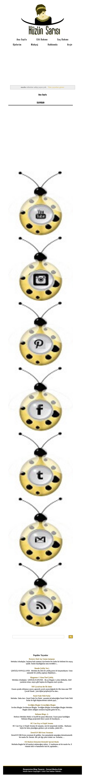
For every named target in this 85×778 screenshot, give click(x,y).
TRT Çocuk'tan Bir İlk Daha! (41, 687)
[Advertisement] (42, 63)
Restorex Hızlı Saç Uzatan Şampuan (42, 659)
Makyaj (34, 44)
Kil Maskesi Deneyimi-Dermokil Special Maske (42, 742)
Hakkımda (53, 44)
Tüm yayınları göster (56, 87)
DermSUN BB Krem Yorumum (42, 732)
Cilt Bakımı (42, 39)
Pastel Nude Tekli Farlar (41, 696)
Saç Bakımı (62, 39)
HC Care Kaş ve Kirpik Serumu (41, 723)
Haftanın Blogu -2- (41, 714)
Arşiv (69, 44)
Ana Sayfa (22, 39)
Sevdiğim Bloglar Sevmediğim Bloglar (41, 705)
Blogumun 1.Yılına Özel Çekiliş (41, 677)
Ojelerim (17, 44)
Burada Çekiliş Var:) (41, 668)
